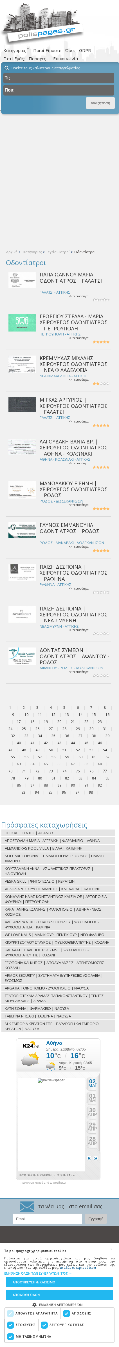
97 (77, 792)
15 (94, 714)
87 (32, 785)
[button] (59, 1274)
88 (46, 785)
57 (40, 757)
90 (73, 785)
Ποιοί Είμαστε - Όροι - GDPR (62, 50)
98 (91, 792)
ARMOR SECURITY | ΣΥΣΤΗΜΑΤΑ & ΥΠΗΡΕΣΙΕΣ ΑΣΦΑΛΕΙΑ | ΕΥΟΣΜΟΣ (54, 978)
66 (59, 764)
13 (67, 714)
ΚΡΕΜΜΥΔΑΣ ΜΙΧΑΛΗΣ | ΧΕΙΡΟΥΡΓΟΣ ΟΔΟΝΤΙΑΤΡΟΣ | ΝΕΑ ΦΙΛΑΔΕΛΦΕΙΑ (73, 364)
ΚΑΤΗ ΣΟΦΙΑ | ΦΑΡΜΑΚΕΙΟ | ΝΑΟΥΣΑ (37, 1008)
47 (10, 750)
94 (37, 792)
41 (32, 742)
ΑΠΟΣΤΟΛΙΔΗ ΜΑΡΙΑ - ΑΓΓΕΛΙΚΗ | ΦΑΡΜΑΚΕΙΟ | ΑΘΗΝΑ (52, 840)
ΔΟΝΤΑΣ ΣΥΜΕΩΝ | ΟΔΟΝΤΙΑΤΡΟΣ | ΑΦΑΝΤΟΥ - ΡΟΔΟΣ (74, 656)
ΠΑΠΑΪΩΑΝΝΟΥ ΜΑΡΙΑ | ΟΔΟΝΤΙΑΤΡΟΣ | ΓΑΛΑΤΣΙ (71, 277)
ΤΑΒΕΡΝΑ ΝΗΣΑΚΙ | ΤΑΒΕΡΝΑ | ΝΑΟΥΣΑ (38, 1016)
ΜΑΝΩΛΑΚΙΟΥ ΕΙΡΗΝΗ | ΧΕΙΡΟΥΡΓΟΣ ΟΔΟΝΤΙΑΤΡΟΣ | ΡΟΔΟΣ (73, 489)
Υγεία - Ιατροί (59, 252)
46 (100, 742)
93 (23, 792)
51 (64, 750)
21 (73, 721)
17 (19, 721)
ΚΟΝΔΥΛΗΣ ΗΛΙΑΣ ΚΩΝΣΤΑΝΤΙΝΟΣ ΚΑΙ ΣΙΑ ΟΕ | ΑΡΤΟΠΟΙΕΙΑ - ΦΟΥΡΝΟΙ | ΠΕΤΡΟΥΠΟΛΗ (57, 899)
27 (51, 728)
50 (51, 750)
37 (80, 735)
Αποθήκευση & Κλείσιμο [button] (34, 1282)
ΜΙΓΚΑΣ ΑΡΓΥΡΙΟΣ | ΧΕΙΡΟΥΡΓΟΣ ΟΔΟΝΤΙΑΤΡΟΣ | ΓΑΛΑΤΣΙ (73, 405)
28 (64, 728)
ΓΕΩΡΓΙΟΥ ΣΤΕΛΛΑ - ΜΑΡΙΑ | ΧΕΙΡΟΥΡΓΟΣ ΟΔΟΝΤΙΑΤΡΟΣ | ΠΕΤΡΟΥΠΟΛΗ (73, 322)
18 (32, 721)
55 (13, 757)
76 (91, 771)
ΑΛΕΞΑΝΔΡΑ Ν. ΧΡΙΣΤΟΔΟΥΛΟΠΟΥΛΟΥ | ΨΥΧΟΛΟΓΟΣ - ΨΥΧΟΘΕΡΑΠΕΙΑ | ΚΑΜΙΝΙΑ (52, 924)
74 (64, 771)
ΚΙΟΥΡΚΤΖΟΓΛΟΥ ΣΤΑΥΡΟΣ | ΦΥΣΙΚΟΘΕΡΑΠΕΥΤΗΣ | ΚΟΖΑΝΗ (57, 942)
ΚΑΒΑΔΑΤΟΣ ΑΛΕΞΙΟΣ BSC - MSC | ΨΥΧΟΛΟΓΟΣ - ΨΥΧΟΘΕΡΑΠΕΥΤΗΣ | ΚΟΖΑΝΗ (47, 952)
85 (107, 778)
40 (19, 742)
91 (86, 785)
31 (105, 728)
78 (13, 778)
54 (105, 750)
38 (94, 735)
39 (107, 735)
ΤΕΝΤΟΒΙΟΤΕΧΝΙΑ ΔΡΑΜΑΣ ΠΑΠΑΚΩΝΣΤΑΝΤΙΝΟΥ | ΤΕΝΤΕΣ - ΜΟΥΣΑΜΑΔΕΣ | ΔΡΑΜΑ (55, 998)
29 (78, 728)
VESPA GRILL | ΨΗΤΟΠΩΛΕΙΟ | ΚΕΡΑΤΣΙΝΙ (40, 881)
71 (24, 771)
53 (91, 750)
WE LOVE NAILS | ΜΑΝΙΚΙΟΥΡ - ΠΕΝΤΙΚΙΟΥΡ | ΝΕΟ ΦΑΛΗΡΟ (54, 934)
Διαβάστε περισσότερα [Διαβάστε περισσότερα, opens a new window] (78, 1268)
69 (100, 764)
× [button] (111, 1249)
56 (26, 757)
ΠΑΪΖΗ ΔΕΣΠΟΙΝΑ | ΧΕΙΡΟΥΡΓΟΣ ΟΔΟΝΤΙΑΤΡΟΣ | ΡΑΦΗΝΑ (73, 572)
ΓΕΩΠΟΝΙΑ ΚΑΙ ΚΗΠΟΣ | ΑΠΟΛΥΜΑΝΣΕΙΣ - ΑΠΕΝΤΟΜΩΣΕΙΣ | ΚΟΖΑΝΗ (56, 965)
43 (59, 742)
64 (32, 764)
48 (24, 750)
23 (100, 721)
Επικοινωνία (65, 58)
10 (26, 714)
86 (19, 785)
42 (46, 742)
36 (67, 735)
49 (37, 750)
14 (80, 714)
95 (50, 792)
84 (94, 778)
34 (40, 735)
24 (10, 728)
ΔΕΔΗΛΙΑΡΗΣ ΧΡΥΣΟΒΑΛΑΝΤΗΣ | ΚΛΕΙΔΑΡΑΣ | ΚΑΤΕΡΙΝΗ (52, 888)
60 (80, 757)
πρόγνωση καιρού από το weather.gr (43, 1182)
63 (19, 764)
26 (37, 728)
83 (80, 778)
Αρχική (11, 252)
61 (94, 757)
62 (107, 757)
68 (86, 764)
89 (59, 785)
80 (40, 778)
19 (46, 721)
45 (86, 742)
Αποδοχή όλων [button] (26, 1295)
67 (73, 764)
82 (67, 778)
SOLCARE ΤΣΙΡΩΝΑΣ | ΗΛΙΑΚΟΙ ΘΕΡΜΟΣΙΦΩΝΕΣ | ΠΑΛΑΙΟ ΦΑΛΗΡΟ (54, 858)
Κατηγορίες (32, 252)
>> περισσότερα (78, 296)
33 (26, 735)
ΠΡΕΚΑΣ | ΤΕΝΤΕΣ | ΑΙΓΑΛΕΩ (29, 832)
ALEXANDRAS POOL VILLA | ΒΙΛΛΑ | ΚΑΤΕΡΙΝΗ (43, 848)
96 (64, 792)
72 (37, 771)
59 (67, 757)
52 (78, 750)
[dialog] (59, 1295)
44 (73, 742)
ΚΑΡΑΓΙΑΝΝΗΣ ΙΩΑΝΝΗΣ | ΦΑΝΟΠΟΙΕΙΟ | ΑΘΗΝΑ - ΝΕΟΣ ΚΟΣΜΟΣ (53, 912)
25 (24, 728)
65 (46, 764)
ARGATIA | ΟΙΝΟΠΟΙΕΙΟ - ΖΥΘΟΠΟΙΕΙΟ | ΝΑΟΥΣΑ (47, 988)
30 (91, 728)
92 (100, 785)
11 (40, 714)
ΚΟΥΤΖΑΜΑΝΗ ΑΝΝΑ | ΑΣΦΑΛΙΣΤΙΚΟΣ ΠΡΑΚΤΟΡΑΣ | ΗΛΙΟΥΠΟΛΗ (49, 871)
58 (53, 757)
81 (53, 778)
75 (78, 771)
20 (59, 721)
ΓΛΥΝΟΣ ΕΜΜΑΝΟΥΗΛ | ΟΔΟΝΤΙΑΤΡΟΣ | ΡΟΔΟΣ (69, 527)
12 (53, 714)
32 (13, 735)
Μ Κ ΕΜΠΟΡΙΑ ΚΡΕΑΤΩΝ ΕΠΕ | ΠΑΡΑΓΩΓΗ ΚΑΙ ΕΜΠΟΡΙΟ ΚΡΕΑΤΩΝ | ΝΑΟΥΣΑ (52, 1026)
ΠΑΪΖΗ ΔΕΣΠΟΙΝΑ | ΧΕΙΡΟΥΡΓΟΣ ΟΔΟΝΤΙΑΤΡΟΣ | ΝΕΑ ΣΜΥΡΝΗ (73, 614)
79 (26, 778)
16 (107, 714)
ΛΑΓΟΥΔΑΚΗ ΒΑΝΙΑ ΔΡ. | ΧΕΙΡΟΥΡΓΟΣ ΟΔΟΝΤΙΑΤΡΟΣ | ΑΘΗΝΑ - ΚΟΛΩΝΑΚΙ (73, 447)
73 (51, 771)
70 (10, 771)
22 (86, 721)
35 (53, 735)
